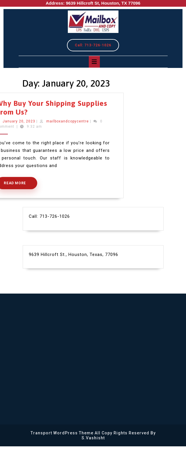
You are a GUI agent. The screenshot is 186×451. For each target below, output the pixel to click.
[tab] (94, 62)
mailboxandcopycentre (55, 121)
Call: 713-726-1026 (97, 46)
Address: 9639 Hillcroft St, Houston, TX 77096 (93, 3)
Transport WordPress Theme (62, 433)
